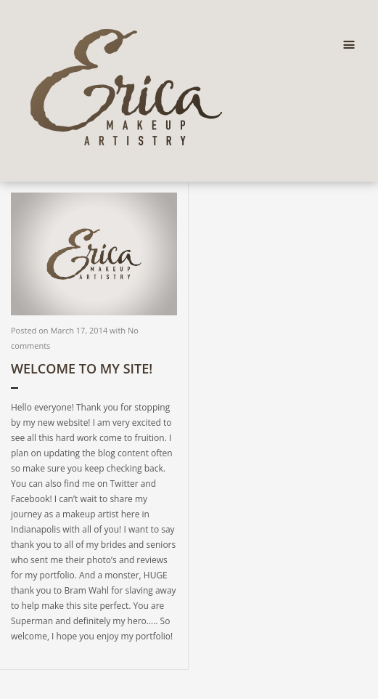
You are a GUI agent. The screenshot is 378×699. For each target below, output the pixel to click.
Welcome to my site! (81, 368)
